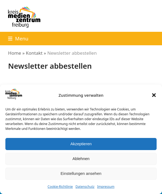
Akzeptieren (80, 143)
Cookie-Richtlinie (60, 186)
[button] (154, 95)
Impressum (105, 186)
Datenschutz (85, 186)
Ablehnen (80, 158)
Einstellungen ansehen (81, 173)
